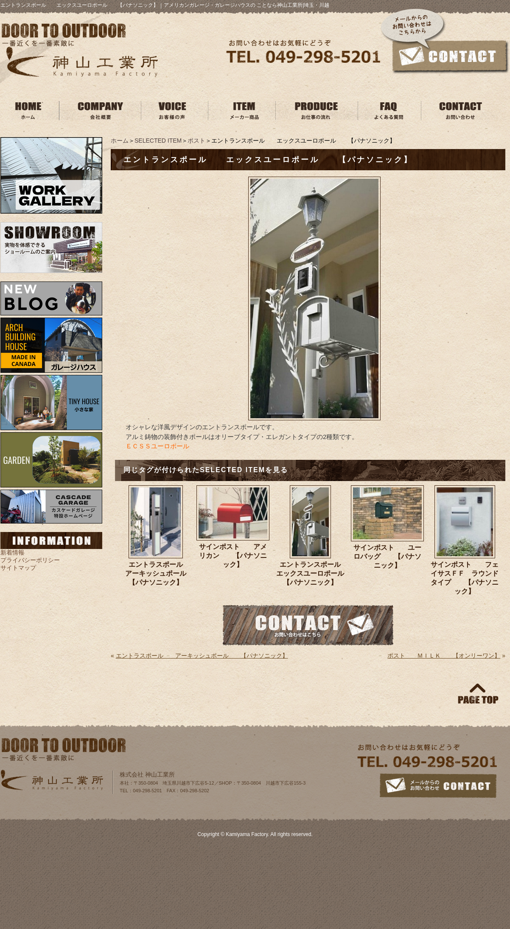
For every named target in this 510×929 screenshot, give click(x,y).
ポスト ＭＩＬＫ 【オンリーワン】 (443, 655)
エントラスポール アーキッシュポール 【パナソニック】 (158, 573)
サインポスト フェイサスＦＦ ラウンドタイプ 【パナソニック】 (465, 578)
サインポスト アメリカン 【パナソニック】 (233, 555)
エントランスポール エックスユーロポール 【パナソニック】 (311, 573)
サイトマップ (18, 567)
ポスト (196, 140)
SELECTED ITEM (158, 140)
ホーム (120, 140)
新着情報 (12, 552)
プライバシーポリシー (30, 560)
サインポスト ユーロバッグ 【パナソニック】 (387, 556)
